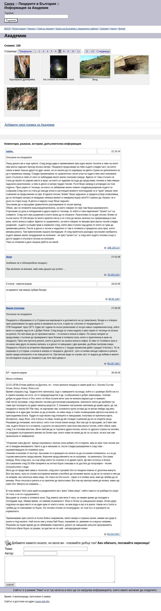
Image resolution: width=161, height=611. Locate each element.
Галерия (104, 28)
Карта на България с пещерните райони (77, 28)
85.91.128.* (114, 299)
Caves (9, 4)
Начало (31, 28)
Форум (121, 28)
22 (92, 51)
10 (72, 51)
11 (78, 51)
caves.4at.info (42, 606)
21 (87, 51)
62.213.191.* (113, 534)
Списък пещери (45, 28)
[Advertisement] (112, 12)
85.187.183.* (113, 363)
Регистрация (19, 28)
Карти (113, 28)
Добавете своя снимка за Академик (29, 124)
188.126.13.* (113, 247)
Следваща (103, 51)
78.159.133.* (113, 274)
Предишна (25, 51)
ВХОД (7, 28)
